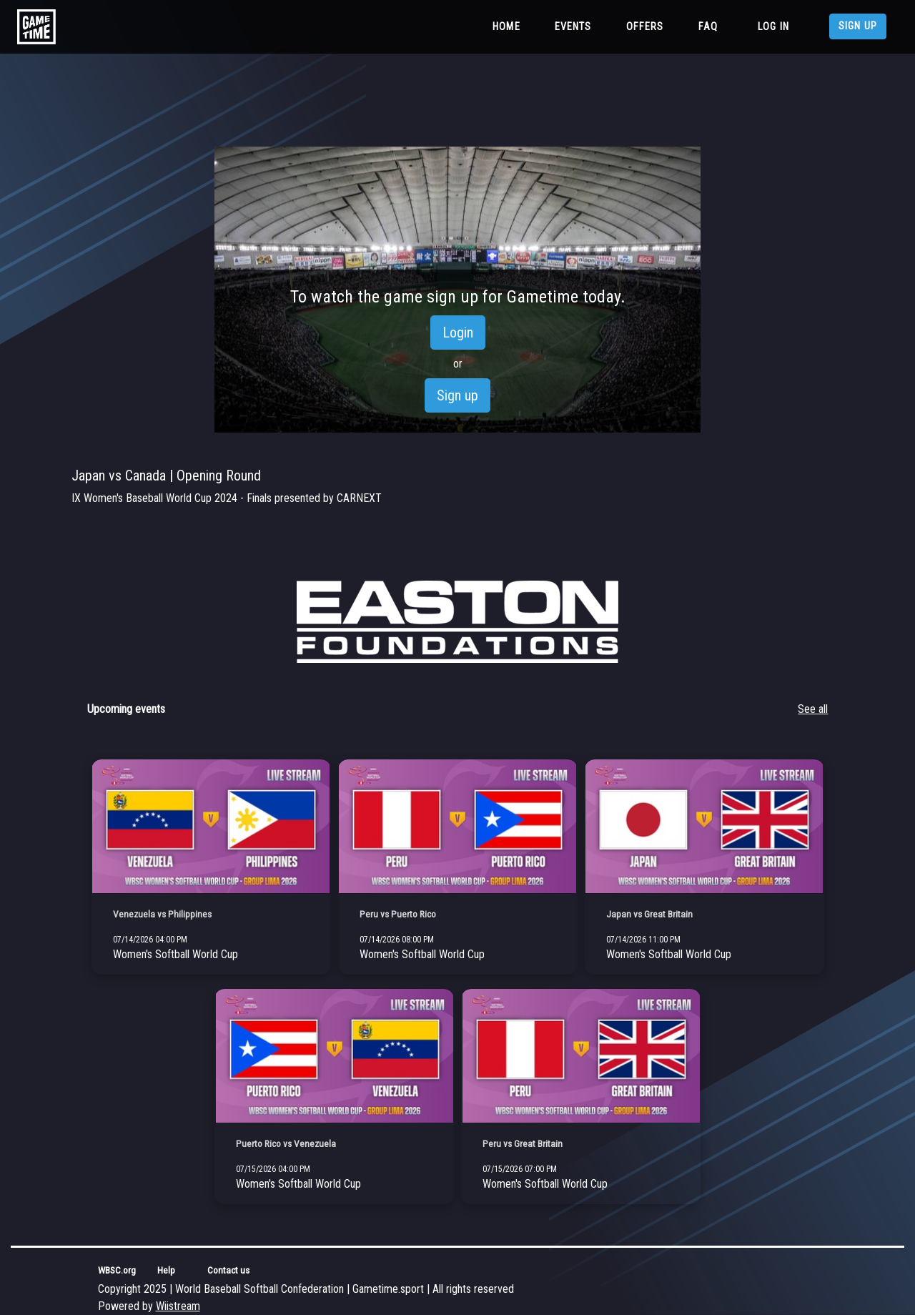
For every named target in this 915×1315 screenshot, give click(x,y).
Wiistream (178, 1306)
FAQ (708, 27)
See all (813, 709)
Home (509, 26)
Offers (645, 27)
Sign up (858, 26)
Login (457, 332)
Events (573, 27)
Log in (773, 27)
